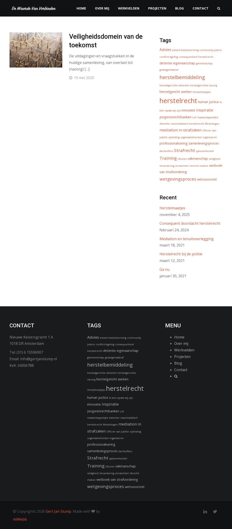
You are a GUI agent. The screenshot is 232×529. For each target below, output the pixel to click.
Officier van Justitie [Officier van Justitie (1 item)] (117, 431)
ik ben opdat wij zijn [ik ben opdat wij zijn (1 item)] (121, 397)
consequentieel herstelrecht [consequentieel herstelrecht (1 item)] (196, 56)
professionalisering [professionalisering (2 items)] (174, 143)
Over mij (102, 8)
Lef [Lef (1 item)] (194, 117)
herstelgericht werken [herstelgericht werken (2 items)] (176, 91)
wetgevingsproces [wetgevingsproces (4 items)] (178, 179)
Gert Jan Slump (58, 511)
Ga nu (164, 269)
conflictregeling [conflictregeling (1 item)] (169, 56)
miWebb (20, 519)
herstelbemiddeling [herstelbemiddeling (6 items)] (182, 77)
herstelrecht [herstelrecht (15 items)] (178, 100)
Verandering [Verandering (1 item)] (167, 165)
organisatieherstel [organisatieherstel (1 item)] (191, 137)
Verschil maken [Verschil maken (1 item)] (199, 165)
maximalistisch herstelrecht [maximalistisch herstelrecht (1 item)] (187, 123)
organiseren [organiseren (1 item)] (210, 137)
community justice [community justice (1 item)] (210, 50)
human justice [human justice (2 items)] (208, 102)
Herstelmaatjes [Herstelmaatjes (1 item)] (201, 92)
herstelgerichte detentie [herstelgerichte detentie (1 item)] (174, 85)
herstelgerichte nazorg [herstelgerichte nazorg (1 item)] (203, 85)
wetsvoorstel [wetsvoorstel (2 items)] (207, 179)
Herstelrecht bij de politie (181, 253)
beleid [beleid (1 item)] (176, 50)
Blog (179, 8)
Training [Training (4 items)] (168, 158)
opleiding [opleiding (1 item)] (173, 137)
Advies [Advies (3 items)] (165, 49)
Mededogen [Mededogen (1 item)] (212, 123)
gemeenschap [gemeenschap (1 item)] (204, 63)
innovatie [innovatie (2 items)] (188, 110)
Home (81, 8)
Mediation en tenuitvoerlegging (187, 238)
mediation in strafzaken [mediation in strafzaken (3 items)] (180, 130)
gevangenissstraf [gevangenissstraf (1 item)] (169, 69)
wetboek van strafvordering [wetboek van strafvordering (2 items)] (117, 479)
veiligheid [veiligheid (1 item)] (214, 158)
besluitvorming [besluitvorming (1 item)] (189, 50)
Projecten (157, 8)
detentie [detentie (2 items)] (166, 63)
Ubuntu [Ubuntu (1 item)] (182, 158)
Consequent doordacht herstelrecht (190, 223)
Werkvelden (128, 8)
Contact (200, 8)
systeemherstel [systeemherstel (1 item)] (205, 151)
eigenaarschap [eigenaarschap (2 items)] (184, 63)
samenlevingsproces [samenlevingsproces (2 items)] (203, 143)
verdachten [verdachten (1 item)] (182, 165)
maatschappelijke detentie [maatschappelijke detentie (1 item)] (103, 417)
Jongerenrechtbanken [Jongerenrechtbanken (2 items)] (175, 117)
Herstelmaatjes (172, 207)
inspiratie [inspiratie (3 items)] (204, 110)
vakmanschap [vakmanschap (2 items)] (198, 158)
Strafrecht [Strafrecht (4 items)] (184, 150)
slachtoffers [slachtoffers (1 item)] (166, 151)
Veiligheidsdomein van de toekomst (103, 41)
